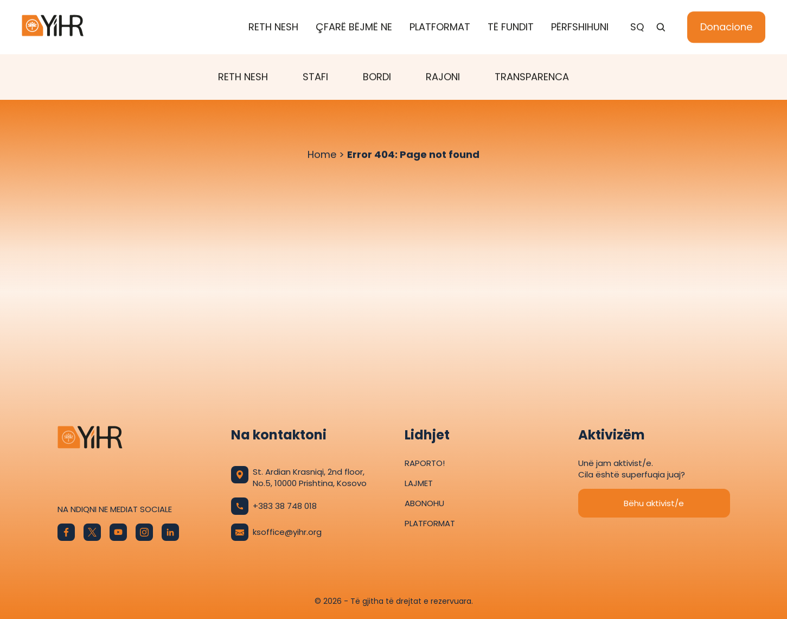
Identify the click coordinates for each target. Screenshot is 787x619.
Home (322, 155)
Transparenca (532, 77)
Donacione (726, 27)
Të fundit (511, 27)
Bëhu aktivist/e (654, 503)
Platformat (440, 27)
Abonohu (424, 503)
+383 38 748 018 (274, 506)
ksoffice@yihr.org (276, 532)
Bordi (377, 77)
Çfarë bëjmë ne (354, 27)
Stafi (315, 77)
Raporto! (425, 463)
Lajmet (419, 483)
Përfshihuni (580, 27)
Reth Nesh (273, 27)
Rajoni (443, 77)
